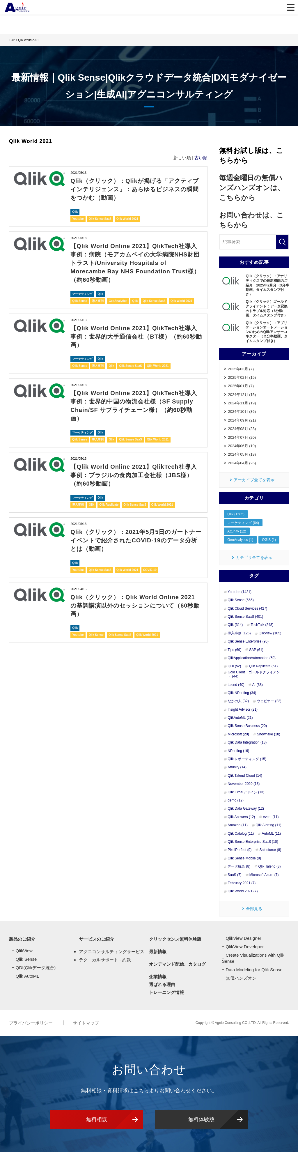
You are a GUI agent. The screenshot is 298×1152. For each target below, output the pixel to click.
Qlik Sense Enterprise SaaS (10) (253, 842)
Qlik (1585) (235, 514)
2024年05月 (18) (242, 454)
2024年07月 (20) (242, 437)
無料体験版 (201, 1119)
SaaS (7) (234, 875)
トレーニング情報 (166, 992)
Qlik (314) (235, 625)
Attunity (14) (237, 767)
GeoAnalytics (118, 298)
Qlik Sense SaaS (100, 217)
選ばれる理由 (162, 984)
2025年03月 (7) (241, 369)
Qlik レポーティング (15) (247, 759)
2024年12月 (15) (242, 394)
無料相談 (96, 1119)
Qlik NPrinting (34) (242, 693)
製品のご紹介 (22, 939)
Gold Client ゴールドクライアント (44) (254, 674)
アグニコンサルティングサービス (111, 951)
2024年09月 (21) (242, 420)
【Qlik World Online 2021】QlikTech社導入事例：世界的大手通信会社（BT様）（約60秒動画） (136, 333)
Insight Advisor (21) (243, 709)
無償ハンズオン (241, 978)
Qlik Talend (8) (269, 867)
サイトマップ (86, 1022)
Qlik (75, 210)
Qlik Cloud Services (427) (247, 608)
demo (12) (236, 800)
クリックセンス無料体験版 (175, 939)
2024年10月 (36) (242, 412)
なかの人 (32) (238, 701)
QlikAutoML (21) (240, 718)
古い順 (200, 157)
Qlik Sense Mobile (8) (244, 858)
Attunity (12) (236, 531)
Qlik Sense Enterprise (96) (248, 642)
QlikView (24, 950)
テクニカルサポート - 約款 (105, 959)
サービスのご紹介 (96, 939)
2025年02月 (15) (242, 377)
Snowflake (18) (268, 734)
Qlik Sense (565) (240, 600)
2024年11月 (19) (242, 403)
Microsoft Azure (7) (264, 875)
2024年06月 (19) (242, 446)
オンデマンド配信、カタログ (177, 964)
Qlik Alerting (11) (268, 825)
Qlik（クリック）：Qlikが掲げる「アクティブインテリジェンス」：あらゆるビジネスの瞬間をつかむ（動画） (134, 188)
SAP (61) (256, 650)
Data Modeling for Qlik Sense (254, 969)
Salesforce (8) (270, 850)
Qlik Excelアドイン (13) (246, 792)
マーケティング (82, 291)
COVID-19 (150, 563)
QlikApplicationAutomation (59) (252, 658)
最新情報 (157, 951)
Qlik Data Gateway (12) (246, 809)
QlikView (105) (270, 633)
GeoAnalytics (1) (240, 540)
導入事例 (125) (239, 633)
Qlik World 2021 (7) (243, 891)
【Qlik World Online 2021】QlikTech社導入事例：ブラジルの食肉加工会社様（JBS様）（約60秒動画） (133, 470)
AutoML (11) (271, 833)
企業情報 (157, 976)
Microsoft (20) (238, 734)
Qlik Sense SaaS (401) (245, 617)
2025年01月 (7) (241, 386)
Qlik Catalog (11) (241, 833)
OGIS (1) (269, 540)
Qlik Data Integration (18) (247, 743)
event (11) (271, 817)
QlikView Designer (243, 938)
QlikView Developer (245, 946)
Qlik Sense (79, 298)
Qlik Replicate (108, 499)
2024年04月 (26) (242, 463)
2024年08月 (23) (242, 429)
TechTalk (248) (262, 625)
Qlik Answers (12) (241, 817)
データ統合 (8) (239, 867)
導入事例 (98, 298)
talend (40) (236, 685)
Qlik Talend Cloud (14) (245, 776)
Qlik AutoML (27, 976)
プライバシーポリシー (31, 1022)
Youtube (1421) (239, 592)
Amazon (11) (238, 825)
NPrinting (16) (238, 751)
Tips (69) (234, 650)
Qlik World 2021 (127, 217)
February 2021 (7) (242, 883)
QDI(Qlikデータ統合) (36, 967)
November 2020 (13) (244, 784)
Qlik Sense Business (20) (247, 726)
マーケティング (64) (243, 523)
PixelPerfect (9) (239, 850)
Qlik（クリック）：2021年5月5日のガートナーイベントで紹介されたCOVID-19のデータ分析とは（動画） (136, 534)
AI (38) (257, 685)
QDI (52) (234, 666)
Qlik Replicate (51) (263, 666)
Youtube (78, 217)
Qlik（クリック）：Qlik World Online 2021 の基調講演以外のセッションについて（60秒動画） (135, 599)
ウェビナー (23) (269, 701)
